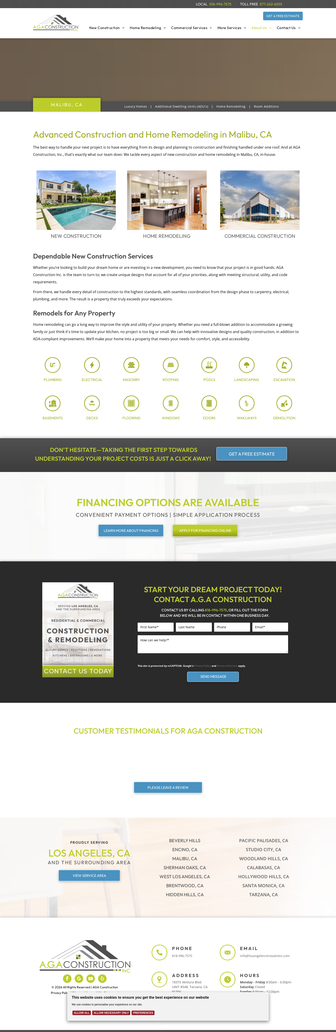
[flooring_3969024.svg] (131, 409)
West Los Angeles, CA (184, 876)
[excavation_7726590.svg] (284, 370)
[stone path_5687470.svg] (246, 409)
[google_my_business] (79, 979)
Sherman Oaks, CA (185, 867)
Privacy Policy (202, 665)
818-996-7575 (220, 4)
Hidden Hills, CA (185, 894)
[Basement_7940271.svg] (52, 409)
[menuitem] (107, 28)
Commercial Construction (259, 236)
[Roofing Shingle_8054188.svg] (170, 370)
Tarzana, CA (263, 894)
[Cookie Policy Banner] (168, 1004)
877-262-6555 (271, 4)
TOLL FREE (249, 4)
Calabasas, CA (263, 867)
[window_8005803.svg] (170, 409)
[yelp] (102, 979)
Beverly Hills (184, 840)
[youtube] (90, 979)
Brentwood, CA (185, 885)
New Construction (76, 236)
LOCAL (202, 4)
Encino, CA (184, 849)
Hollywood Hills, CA (263, 876)
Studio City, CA (263, 849)
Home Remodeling (166, 236)
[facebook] (67, 979)
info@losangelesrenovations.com (265, 956)
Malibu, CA (184, 858)
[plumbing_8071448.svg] (52, 370)
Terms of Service (227, 665)
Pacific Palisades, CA (263, 840)
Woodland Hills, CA (263, 858)
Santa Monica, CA (263, 885)
